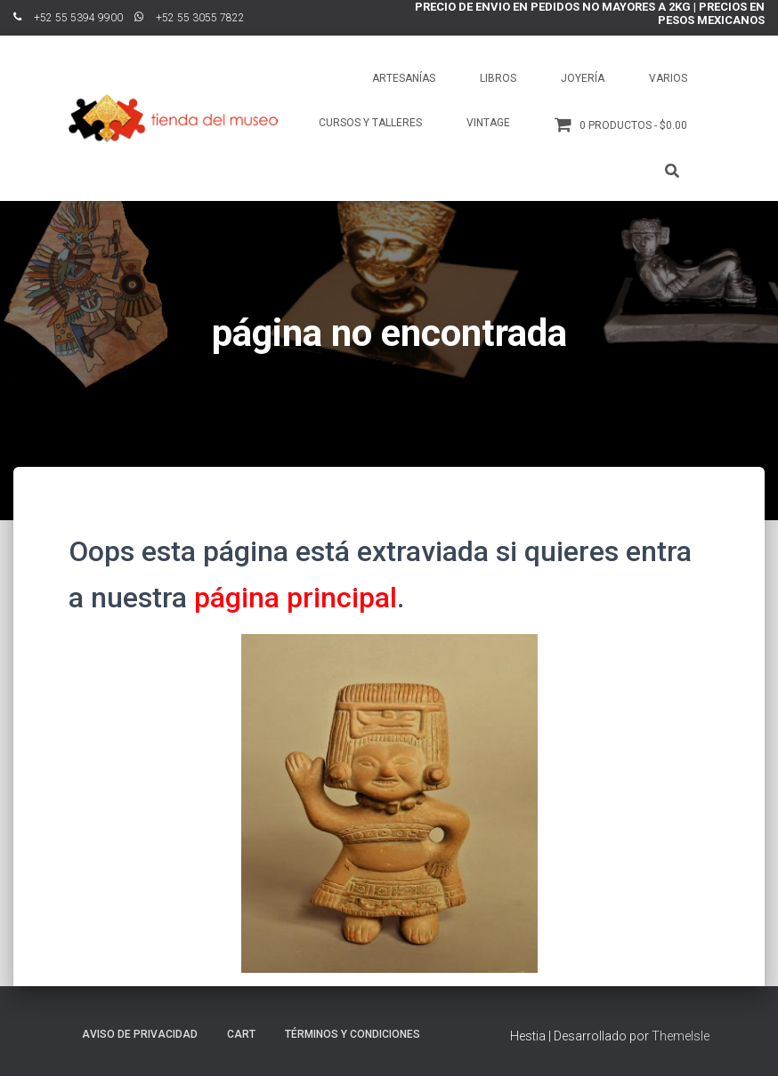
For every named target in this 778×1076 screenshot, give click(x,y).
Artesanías (403, 78)
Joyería (582, 78)
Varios (668, 78)
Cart (241, 1034)
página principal (295, 597)
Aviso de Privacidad (140, 1034)
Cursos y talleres (370, 122)
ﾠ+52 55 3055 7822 (189, 18)
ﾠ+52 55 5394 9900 (68, 18)
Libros (498, 78)
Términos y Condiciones (352, 1034)
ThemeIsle (680, 1036)
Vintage (488, 122)
